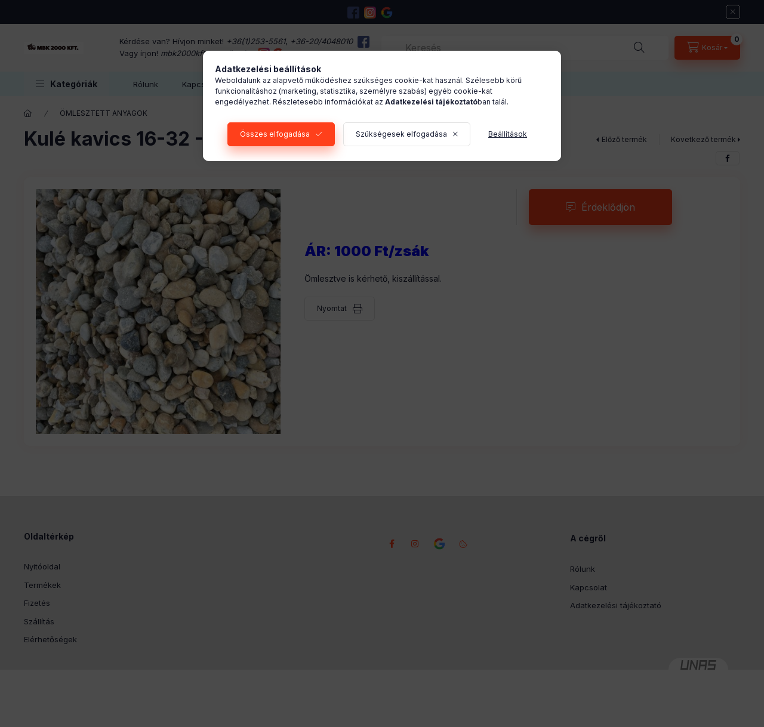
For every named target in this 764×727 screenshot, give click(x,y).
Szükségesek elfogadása (401, 134)
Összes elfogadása (275, 134)
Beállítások (507, 134)
